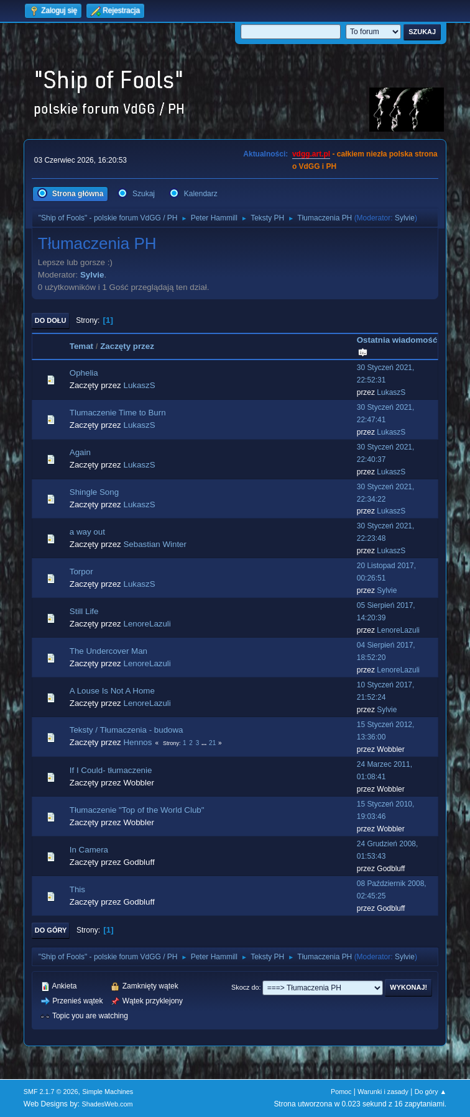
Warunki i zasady (382, 1091)
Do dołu (51, 320)
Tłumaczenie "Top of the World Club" (137, 810)
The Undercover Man (108, 651)
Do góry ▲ (430, 1091)
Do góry (51, 930)
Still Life (84, 611)
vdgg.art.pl (311, 154)
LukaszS (139, 385)
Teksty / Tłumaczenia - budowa (126, 730)
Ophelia (84, 373)
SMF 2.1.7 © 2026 (51, 1091)
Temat (81, 346)
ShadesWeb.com (107, 1104)
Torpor (81, 571)
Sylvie (405, 218)
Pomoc (341, 1091)
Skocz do (245, 987)
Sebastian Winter (155, 544)
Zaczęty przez (127, 346)
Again (80, 452)
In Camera (89, 849)
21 (212, 742)
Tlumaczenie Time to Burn (118, 412)
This (77, 889)
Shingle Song (94, 492)
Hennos (137, 742)
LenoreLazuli (146, 623)
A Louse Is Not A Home (112, 690)
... (204, 742)
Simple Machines (107, 1091)
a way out (87, 531)
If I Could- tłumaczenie (111, 770)
